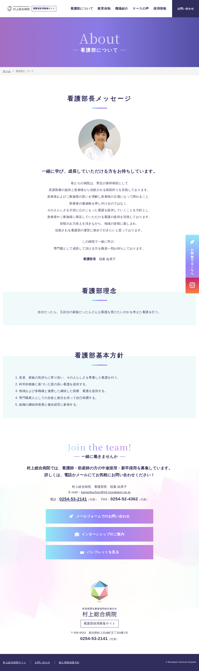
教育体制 (104, 8)
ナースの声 (141, 8)
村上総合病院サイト (14, 662)
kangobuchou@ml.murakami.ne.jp (106, 492)
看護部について (81, 8)
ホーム (7, 71)
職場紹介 (121, 8)
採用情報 (159, 8)
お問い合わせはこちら (192, 259)
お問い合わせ (42, 662)
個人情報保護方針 (69, 662)
